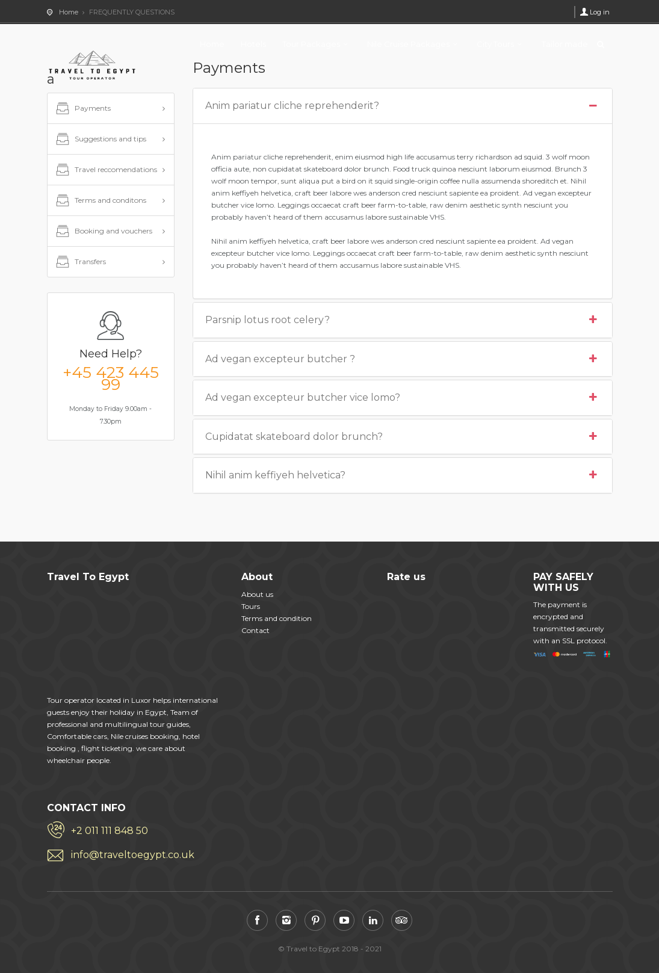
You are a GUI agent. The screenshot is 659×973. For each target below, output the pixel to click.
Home (212, 44)
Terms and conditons (100, 201)
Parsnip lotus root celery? (402, 320)
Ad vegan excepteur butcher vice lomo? (402, 397)
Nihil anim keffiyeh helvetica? (402, 475)
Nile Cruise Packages (408, 44)
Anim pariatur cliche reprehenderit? (402, 105)
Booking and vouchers (103, 231)
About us (257, 594)
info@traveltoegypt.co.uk (132, 854)
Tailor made (565, 44)
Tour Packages (311, 44)
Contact (255, 630)
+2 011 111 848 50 (109, 830)
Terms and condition (276, 618)
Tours (250, 606)
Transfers (80, 262)
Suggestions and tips (100, 139)
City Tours (495, 44)
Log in (600, 12)
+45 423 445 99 (111, 378)
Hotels (253, 44)
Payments (82, 109)
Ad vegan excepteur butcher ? (402, 359)
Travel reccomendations (106, 170)
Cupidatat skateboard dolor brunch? (402, 436)
